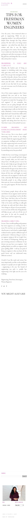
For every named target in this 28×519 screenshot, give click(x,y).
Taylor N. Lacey (7, 4)
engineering (14, 11)
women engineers (6, 282)
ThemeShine (11, 516)
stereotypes (19, 279)
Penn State (12, 279)
